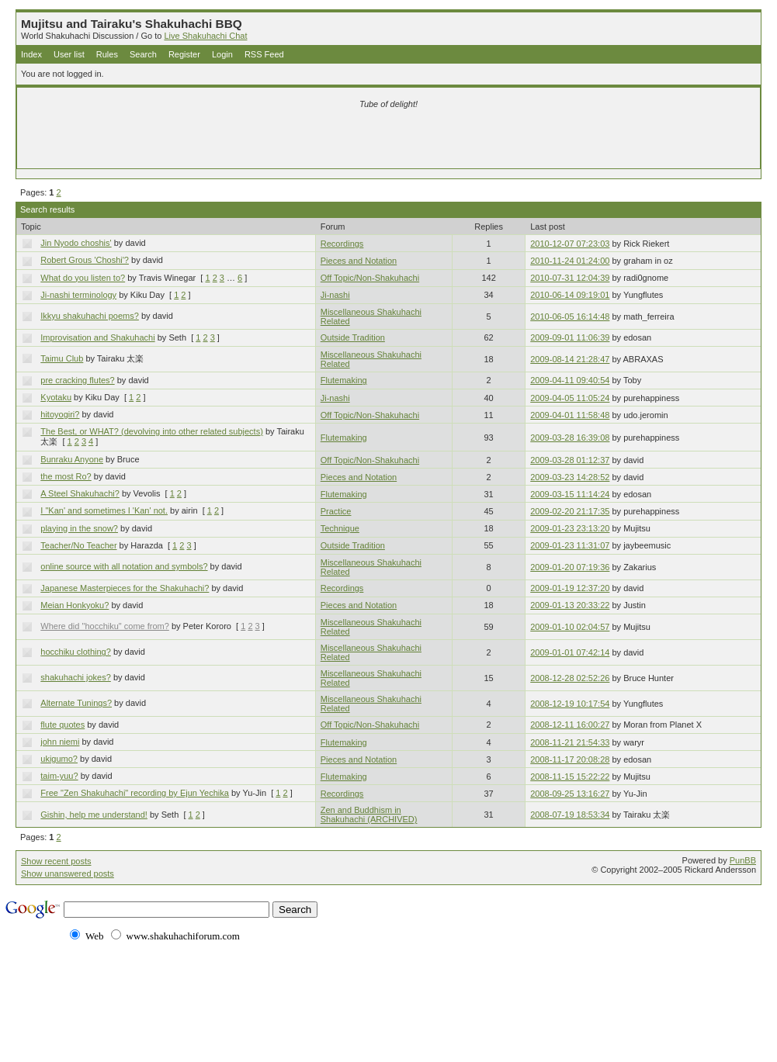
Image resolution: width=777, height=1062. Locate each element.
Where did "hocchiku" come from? (104, 626)
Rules (107, 54)
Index (31, 54)
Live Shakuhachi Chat (205, 35)
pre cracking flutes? (77, 380)
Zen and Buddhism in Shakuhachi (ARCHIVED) (369, 814)
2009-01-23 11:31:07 (569, 545)
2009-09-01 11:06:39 (569, 337)
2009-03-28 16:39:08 (569, 437)
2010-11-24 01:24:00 (569, 260)
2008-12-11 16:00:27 (569, 724)
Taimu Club (61, 358)
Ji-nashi (335, 294)
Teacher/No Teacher (78, 545)
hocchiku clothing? (75, 651)
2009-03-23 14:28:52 (569, 477)
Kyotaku (55, 397)
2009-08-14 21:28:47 (569, 359)
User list (69, 54)
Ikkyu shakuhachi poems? (89, 315)
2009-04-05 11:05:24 (569, 398)
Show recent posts (56, 861)
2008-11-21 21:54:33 (569, 742)
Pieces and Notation (359, 260)
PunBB (743, 860)
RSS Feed (264, 54)
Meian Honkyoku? (74, 605)
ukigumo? (59, 758)
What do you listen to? (82, 277)
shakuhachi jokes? (75, 677)
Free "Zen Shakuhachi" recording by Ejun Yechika (134, 792)
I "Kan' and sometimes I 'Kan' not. (104, 510)
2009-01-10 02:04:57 (569, 626)
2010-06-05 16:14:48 (569, 316)
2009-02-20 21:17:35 (569, 511)
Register (184, 54)
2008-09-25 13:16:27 (569, 793)
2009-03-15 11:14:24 (569, 494)
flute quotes (62, 724)
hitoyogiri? (59, 414)
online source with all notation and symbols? (123, 566)
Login (222, 54)
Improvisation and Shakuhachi (97, 337)
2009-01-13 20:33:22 (569, 605)
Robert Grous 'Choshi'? (84, 260)
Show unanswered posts (67, 873)
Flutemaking (344, 380)
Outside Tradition (353, 337)
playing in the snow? (79, 528)
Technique (340, 528)
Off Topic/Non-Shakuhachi (370, 277)
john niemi (59, 741)
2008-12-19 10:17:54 (569, 703)
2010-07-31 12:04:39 (569, 277)
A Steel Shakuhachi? (80, 493)
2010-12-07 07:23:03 (569, 243)
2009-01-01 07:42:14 (569, 652)
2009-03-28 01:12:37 (569, 460)
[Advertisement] (205, 141)
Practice (336, 511)
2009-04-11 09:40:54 (569, 380)
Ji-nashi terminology (78, 294)
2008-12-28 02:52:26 (569, 678)
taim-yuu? (59, 775)
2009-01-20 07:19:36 (569, 567)
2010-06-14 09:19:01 (569, 294)
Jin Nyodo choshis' (75, 242)
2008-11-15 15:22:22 (569, 776)
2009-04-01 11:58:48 (569, 415)
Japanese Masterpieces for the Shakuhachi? (124, 588)
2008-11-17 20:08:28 (569, 759)
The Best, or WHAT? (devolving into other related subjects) (151, 431)
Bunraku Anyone (71, 459)
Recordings (342, 243)
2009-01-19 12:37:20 (569, 588)
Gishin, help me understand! (93, 814)
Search (143, 54)
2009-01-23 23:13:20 (569, 528)
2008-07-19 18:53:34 (569, 814)
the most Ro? (65, 476)
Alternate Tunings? (76, 702)
